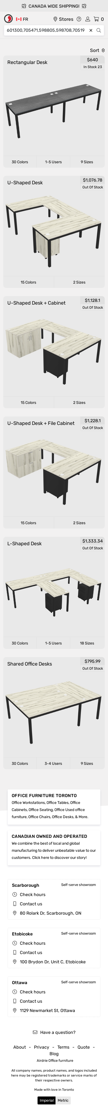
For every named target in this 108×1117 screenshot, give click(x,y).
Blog (54, 1053)
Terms (63, 1047)
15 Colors (28, 282)
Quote (84, 1047)
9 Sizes (87, 162)
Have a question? (54, 1032)
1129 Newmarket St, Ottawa (43, 1010)
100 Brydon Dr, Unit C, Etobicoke (49, 961)
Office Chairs (39, 817)
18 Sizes (87, 643)
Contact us (31, 903)
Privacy (41, 1047)
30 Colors (20, 162)
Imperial (47, 1100)
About (19, 1047)
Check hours (32, 894)
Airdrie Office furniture (55, 1060)
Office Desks (62, 817)
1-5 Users (53, 162)
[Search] (47, 30)
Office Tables (58, 802)
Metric (63, 1100)
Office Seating (41, 809)
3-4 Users (53, 763)
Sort (97, 50)
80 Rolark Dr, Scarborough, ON (46, 913)
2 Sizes (79, 282)
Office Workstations (28, 802)
